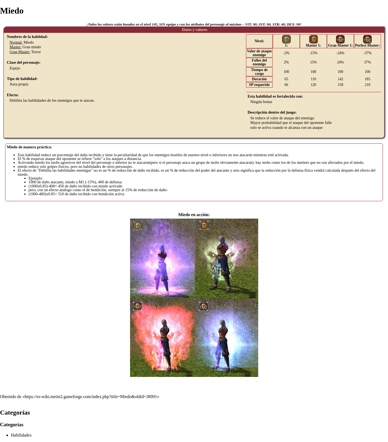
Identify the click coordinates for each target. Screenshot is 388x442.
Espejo (14, 68)
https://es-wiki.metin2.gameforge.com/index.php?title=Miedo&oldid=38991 (91, 396)
